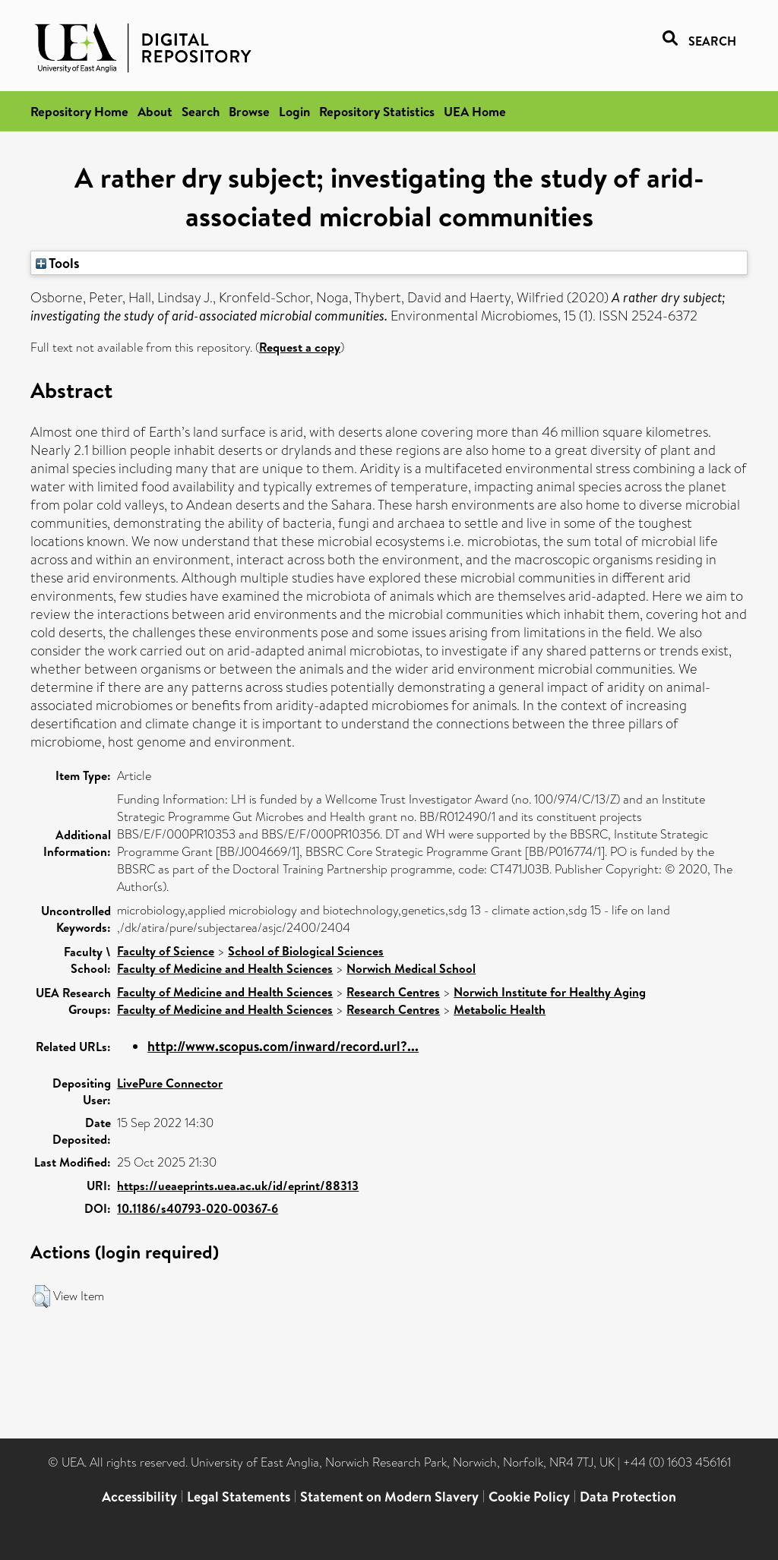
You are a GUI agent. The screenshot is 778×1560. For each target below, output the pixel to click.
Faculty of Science (165, 951)
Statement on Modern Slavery (389, 1496)
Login (294, 111)
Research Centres (393, 992)
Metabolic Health (500, 1009)
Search (201, 111)
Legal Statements (238, 1496)
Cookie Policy (529, 1496)
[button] (41, 1296)
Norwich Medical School (411, 968)
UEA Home (475, 111)
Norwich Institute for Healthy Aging (550, 992)
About (155, 111)
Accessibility (139, 1496)
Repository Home (79, 111)
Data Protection (628, 1496)
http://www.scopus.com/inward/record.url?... (283, 1046)
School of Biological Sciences (306, 951)
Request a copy (299, 347)
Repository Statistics (377, 111)
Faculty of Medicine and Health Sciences (225, 968)
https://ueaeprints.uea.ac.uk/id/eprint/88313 (238, 1185)
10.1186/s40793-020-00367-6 (197, 1208)
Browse (249, 111)
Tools (58, 263)
